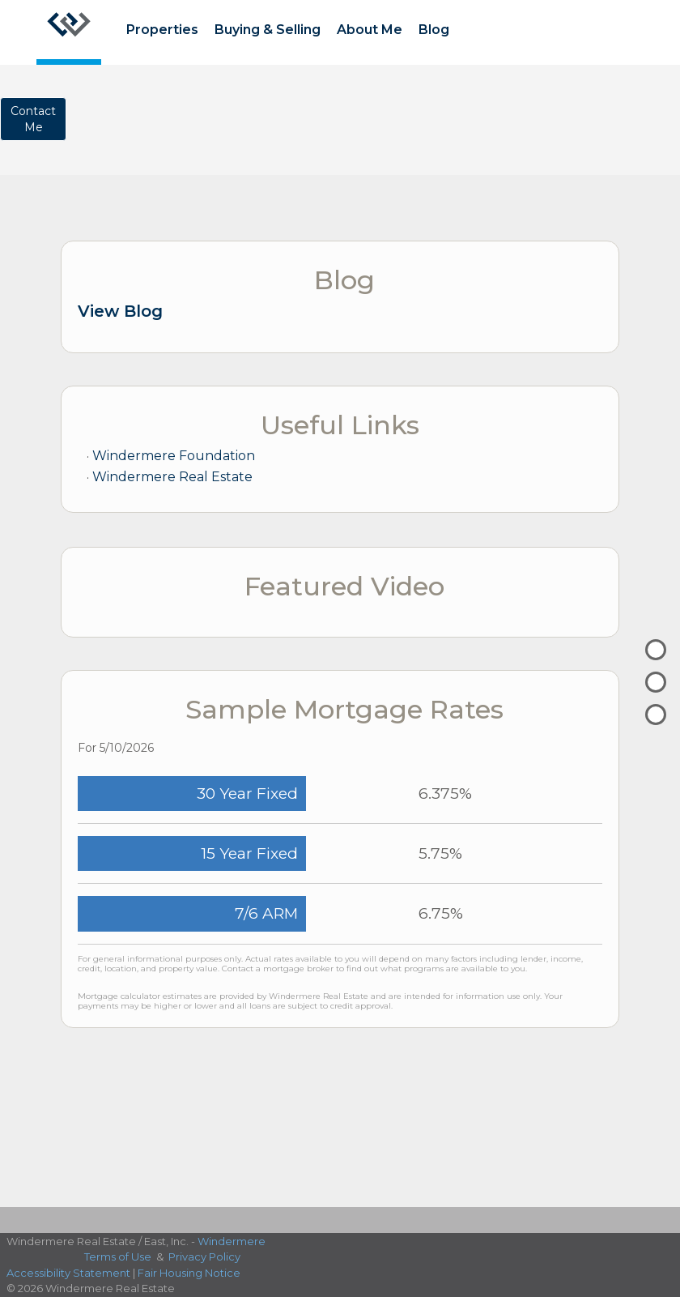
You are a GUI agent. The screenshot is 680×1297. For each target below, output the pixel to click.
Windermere (232, 1241)
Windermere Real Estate (172, 476)
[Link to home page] (68, 32)
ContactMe (33, 119)
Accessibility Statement (68, 1272)
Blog (434, 29)
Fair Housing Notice (189, 1272)
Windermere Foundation (173, 455)
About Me (369, 29)
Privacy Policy (204, 1256)
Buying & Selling (268, 29)
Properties (162, 29)
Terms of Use (117, 1256)
